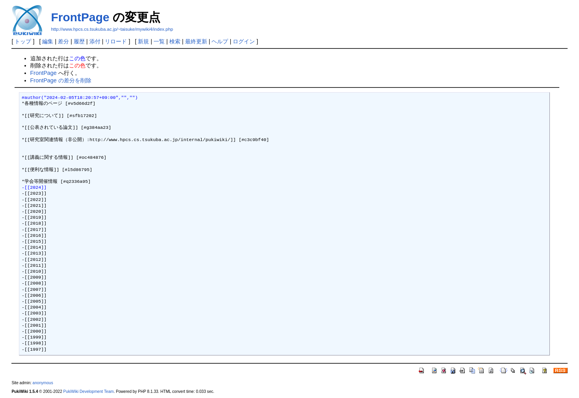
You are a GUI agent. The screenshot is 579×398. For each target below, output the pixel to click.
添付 (94, 41)
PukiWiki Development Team (88, 391)
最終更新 (196, 41)
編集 (47, 41)
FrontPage (80, 17)
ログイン (244, 41)
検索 (174, 41)
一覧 (159, 41)
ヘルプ (220, 41)
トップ (23, 41)
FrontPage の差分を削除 (60, 80)
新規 (143, 41)
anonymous (43, 383)
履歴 (79, 41)
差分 (63, 41)
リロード (116, 41)
